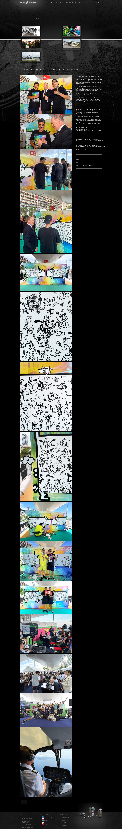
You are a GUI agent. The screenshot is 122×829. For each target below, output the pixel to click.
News (53, 2)
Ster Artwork (65, 824)
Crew (74, 2)
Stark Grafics (65, 820)
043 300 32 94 (28, 824)
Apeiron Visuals (66, 819)
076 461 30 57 (30, 826)
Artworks (68, 2)
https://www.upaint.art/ (81, 149)
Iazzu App (84, 2)
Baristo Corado (65, 817)
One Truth (28, 2)
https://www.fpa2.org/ (80, 151)
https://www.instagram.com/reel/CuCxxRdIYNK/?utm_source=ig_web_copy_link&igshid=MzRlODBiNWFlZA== (90, 140)
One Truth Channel (48, 819)
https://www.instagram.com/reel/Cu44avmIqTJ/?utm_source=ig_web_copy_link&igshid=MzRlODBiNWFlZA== (90, 146)
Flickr (45, 822)
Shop (78, 2)
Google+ (46, 824)
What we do (59, 2)
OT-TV (91, 2)
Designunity (65, 825)
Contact (97, 2)
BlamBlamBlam (65, 822)
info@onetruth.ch (29, 827)
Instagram (46, 820)
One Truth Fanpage (48, 817)
